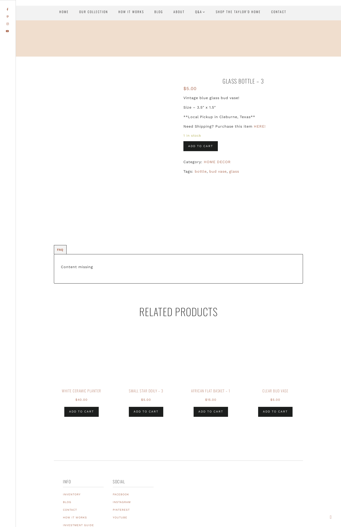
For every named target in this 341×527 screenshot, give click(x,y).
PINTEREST (121, 457)
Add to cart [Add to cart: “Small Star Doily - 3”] (146, 359)
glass (234, 171)
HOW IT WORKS (75, 465)
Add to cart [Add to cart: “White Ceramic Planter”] (81, 359)
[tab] (60, 197)
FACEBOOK (121, 442)
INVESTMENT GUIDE (78, 473)
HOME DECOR (217, 162)
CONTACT (70, 457)
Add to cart (200, 146)
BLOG (67, 449)
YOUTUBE (120, 465)
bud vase (218, 171)
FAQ (60, 197)
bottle (201, 171)
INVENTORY (72, 442)
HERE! (260, 126)
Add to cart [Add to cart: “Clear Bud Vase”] (275, 359)
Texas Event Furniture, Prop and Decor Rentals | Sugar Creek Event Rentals (309, 49)
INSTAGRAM (122, 449)
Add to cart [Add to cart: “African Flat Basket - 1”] (210, 359)
